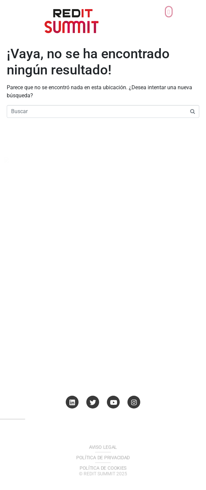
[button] (168, 8)
